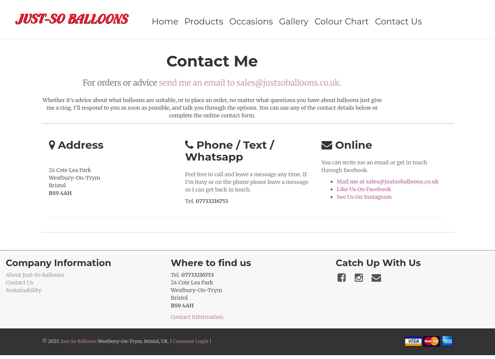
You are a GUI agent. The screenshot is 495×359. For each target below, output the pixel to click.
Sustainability (23, 290)
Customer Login (190, 341)
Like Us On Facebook (364, 189)
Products (204, 21)
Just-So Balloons (79, 341)
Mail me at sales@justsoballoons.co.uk (388, 181)
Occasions (251, 21)
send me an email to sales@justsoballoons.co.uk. (250, 83)
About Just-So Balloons (35, 274)
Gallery (293, 21)
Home (165, 21)
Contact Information (197, 317)
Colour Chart (342, 21)
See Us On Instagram (364, 196)
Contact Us (398, 21)
